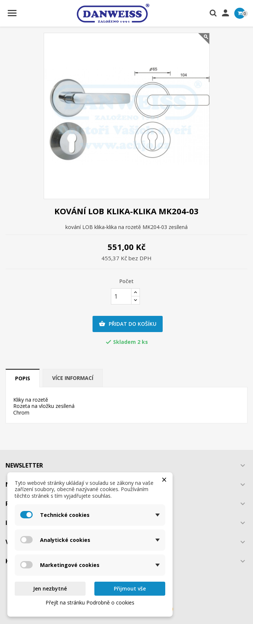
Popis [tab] (22, 378)
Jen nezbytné (50, 588)
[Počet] (121, 296)
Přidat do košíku (127, 324)
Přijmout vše (130, 588)
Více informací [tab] (72, 377)
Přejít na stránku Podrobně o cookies (90, 602)
